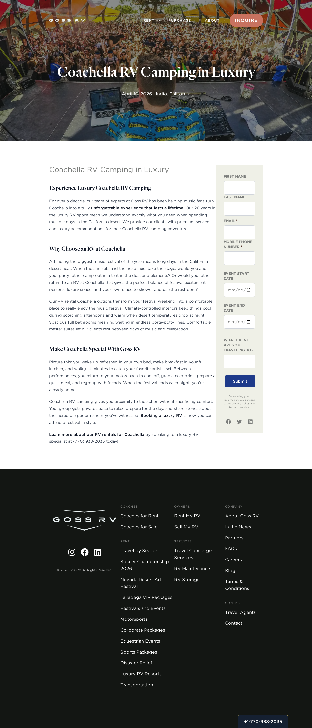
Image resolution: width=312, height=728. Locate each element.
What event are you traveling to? (239, 345)
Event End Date (234, 307)
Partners (234, 537)
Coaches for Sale (139, 526)
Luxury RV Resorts (141, 673)
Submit (240, 381)
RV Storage (187, 579)
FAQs (231, 548)
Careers (233, 559)
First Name (235, 176)
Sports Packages (138, 652)
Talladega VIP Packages (146, 597)
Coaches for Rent (139, 515)
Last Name (234, 197)
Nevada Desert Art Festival (140, 583)
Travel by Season (139, 550)
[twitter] (239, 421)
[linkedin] (250, 421)
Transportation (136, 684)
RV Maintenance (192, 568)
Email (231, 221)
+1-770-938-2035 (263, 721)
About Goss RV (242, 515)
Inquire (246, 20)
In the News (238, 526)
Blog (230, 570)
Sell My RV (186, 526)
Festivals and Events (143, 608)
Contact (233, 623)
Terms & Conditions (237, 585)
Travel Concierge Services (193, 554)
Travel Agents (240, 612)
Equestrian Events (140, 641)
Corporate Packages (142, 630)
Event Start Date (236, 276)
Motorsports (134, 619)
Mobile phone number (238, 244)
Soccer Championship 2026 (144, 565)
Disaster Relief (136, 662)
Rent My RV (187, 515)
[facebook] (228, 421)
